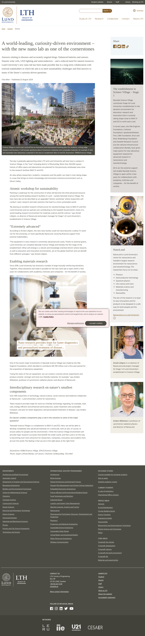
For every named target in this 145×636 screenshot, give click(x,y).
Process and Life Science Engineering (16, 528)
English (10, 29)
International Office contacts (108, 495)
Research (99, 19)
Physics (5, 525)
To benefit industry (105, 549)
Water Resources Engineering (61, 538)
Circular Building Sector (106, 511)
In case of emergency (106, 491)
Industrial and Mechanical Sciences (15, 521)
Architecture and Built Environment (15, 474)
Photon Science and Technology (109, 529)
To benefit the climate (106, 542)
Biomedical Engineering (11, 485)
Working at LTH (137, 2)
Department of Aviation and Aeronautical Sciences (21, 482)
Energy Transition (104, 514)
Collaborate (112, 19)
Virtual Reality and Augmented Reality (64, 535)
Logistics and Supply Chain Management (65, 503)
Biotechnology (55, 478)
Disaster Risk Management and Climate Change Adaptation (71, 485)
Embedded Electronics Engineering (62, 489)
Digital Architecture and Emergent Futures (65, 482)
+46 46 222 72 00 (56, 584)
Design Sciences (8, 507)
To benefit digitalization (106, 546)
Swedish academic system (107, 482)
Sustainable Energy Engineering (61, 527)
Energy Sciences (8, 514)
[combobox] (91, 11)
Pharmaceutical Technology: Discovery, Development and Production (71, 515)
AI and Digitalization (105, 507)
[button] (13, 316)
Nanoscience (55, 510)
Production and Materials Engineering (64, 524)
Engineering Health (105, 518)
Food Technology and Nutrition (61, 496)
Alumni (109, 2)
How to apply (103, 478)
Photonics (54, 520)
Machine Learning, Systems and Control (64, 507)
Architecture (54, 474)
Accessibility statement (106, 597)
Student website (97, 2)
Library (127, 2)
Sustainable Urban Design (59, 531)
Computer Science (9, 500)
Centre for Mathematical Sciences (15, 492)
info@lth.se (54, 586)
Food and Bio (103, 522)
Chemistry (6, 496)
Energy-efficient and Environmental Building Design (68, 492)
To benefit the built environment (110, 553)
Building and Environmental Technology (17, 489)
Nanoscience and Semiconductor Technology (114, 525)
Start (3, 29)
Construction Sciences (11, 503)
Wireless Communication (59, 542)
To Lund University (8, 2)
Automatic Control (9, 478)
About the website (105, 594)
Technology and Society (11, 532)
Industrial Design (56, 500)
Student (101, 577)
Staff (117, 2)
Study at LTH (85, 19)
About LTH (138, 19)
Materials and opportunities (108, 560)
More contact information (59, 591)
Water (100, 532)
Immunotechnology (10, 518)
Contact (125, 19)
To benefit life (103, 556)
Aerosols (101, 504)
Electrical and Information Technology (16, 510)
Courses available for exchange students (112, 474)
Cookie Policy (48, 317)
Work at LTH (102, 590)
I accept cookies (95, 323)
